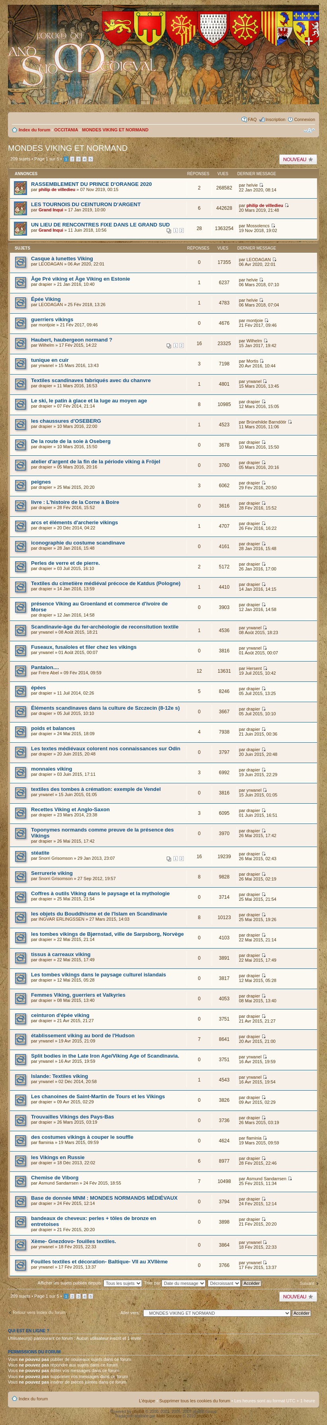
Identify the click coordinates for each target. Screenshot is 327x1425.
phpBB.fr (204, 1416)
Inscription (275, 119)
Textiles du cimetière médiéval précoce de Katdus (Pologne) (106, 583)
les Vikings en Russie (58, 1157)
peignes (41, 482)
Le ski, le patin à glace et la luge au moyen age (89, 401)
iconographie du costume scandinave (78, 543)
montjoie (47, 324)
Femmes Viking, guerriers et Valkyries (78, 995)
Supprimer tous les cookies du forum (194, 1400)
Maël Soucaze (168, 1416)
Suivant (307, 1283)
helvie (252, 185)
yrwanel (46, 365)
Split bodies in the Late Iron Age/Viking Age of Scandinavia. (105, 1056)
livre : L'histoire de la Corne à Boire (75, 502)
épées (38, 688)
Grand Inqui (51, 209)
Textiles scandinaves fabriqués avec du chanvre (91, 380)
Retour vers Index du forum (39, 1312)
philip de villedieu (57, 189)
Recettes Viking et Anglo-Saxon (70, 809)
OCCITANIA (66, 129)
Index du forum (34, 129)
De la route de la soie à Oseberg (71, 441)
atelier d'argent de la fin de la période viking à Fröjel (95, 462)
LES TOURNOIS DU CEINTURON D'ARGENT (85, 204)
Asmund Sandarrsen (58, 1183)
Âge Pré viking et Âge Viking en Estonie (80, 279)
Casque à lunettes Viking (62, 259)
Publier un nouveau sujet (298, 159)
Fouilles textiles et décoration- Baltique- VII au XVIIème (99, 1262)
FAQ (252, 119)
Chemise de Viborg (54, 1178)
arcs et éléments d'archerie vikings (74, 522)
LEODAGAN (51, 264)
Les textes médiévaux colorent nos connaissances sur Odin (105, 749)
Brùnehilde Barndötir (266, 422)
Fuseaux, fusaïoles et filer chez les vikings (83, 647)
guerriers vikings (52, 319)
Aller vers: (130, 1312)
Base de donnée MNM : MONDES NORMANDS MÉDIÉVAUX (104, 1198)
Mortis (252, 361)
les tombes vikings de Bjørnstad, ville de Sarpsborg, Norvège (107, 934)
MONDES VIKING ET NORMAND (115, 129)
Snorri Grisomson (56, 858)
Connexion (304, 119)
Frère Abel (49, 672)
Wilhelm (46, 345)
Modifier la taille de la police (309, 130)
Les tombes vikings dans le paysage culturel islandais (98, 975)
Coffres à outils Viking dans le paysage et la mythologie (100, 893)
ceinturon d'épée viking (60, 1015)
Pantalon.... (45, 667)
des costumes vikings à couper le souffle (82, 1137)
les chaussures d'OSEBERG (66, 421)
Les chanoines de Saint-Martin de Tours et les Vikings (98, 1096)
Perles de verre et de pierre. (65, 563)
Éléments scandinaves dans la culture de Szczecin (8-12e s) (105, 708)
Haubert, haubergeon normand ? (71, 340)
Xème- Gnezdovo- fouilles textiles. (73, 1241)
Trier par (175, 1283)
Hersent (254, 668)
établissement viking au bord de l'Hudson (82, 1035)
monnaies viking (51, 769)
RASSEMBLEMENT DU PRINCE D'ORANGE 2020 (91, 184)
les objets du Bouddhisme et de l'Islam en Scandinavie (99, 914)
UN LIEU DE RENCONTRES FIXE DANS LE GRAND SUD (100, 225)
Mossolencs (257, 225)
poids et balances (53, 728)
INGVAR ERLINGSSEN (61, 919)
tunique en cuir (50, 360)
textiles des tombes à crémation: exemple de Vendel (96, 789)
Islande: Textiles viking (59, 1076)
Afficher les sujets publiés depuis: (90, 1283)
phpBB (138, 1411)
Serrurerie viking (52, 873)
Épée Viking (46, 299)
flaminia (46, 1142)
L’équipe (147, 1400)
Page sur (46, 158)
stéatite (40, 853)
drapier (45, 284)
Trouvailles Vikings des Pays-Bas (72, 1117)
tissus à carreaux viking (61, 954)
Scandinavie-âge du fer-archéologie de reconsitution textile (105, 627)
